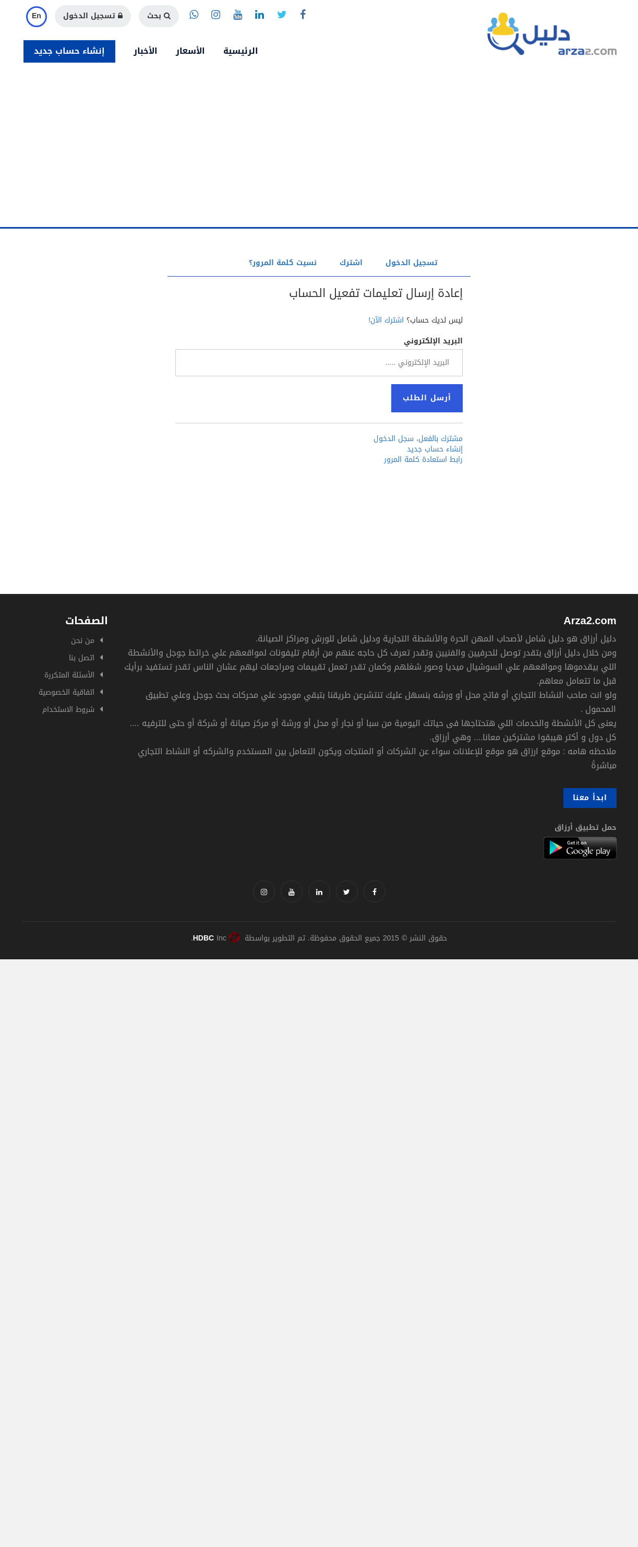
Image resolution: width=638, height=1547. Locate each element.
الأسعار (190, 51)
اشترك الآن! (386, 320)
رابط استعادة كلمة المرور (423, 460)
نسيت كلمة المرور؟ (283, 263)
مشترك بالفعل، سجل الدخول (418, 439)
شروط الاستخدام (68, 710)
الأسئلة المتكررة (69, 675)
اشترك (351, 263)
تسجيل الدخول (93, 16)
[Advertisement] (319, 149)
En (36, 16)
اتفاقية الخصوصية (66, 692)
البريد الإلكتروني (433, 341)
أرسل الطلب (427, 398)
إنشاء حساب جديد (69, 51)
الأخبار (146, 51)
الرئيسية (240, 51)
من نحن (82, 641)
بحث (159, 16)
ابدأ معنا (590, 798)
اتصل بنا (81, 658)
